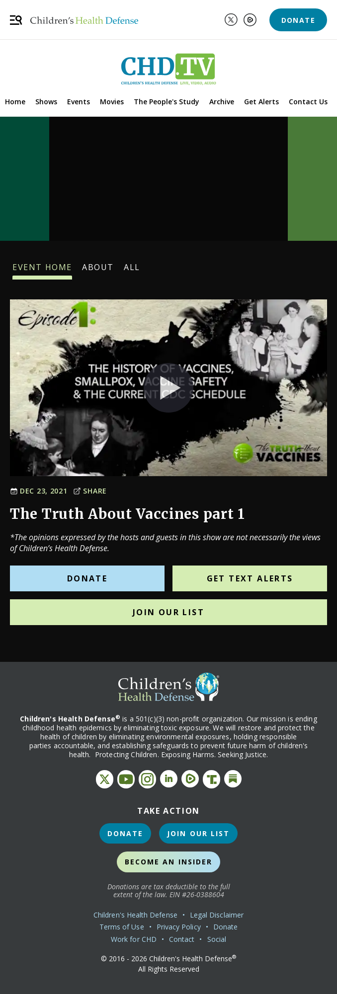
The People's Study (166, 101)
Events (78, 101)
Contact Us (308, 101)
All (132, 271)
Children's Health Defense (135, 915)
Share (90, 491)
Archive (221, 101)
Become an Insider (169, 861)
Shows (46, 101)
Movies (112, 101)
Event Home (42, 271)
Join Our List (168, 612)
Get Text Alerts (250, 578)
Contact (182, 939)
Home (15, 101)
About (98, 271)
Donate (298, 20)
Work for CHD (134, 939)
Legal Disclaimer (217, 915)
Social (216, 939)
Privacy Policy (179, 926)
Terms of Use (121, 926)
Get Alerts (261, 101)
